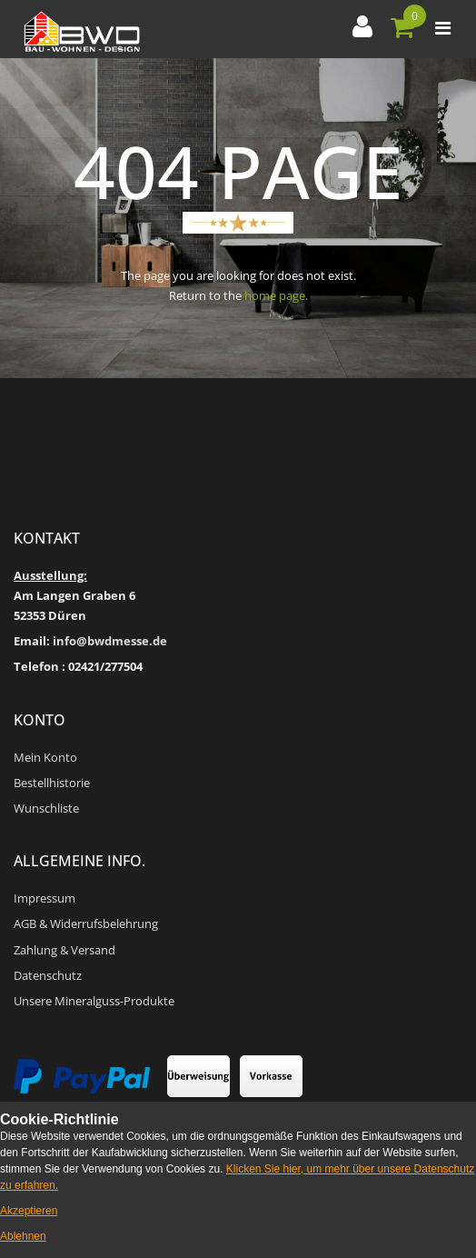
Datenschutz (48, 975)
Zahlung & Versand (64, 950)
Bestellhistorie (52, 782)
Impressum (44, 898)
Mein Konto (45, 757)
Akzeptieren (28, 1210)
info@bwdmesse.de (110, 641)
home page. (276, 295)
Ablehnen (23, 1236)
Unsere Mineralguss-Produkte (94, 1001)
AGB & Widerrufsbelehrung (86, 923)
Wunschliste (46, 808)
